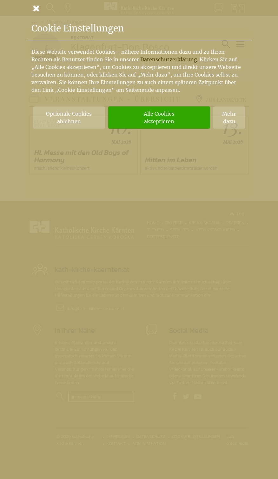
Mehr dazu (229, 118)
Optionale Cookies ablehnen (69, 118)
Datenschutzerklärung (168, 59)
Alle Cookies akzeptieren (159, 118)
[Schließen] (139, 8)
